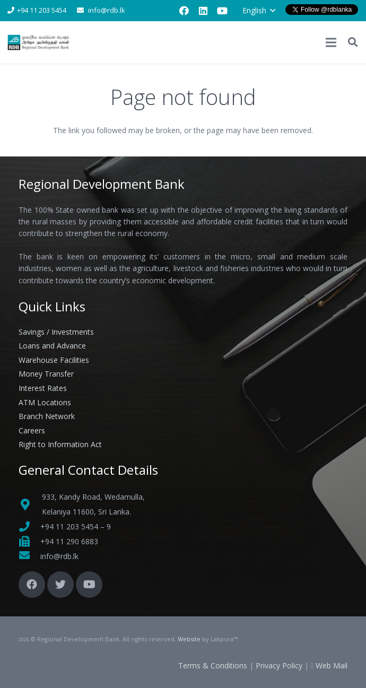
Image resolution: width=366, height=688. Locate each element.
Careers (32, 430)
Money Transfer (46, 374)
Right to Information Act (60, 444)
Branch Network (47, 416)
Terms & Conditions (212, 665)
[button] (259, 10)
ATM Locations (45, 402)
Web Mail (331, 665)
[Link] (39, 42)
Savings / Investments (56, 332)
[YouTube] (222, 10)
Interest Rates (43, 388)
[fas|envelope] (29, 556)
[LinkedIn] (203, 10)
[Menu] (331, 42)
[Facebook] (184, 10)
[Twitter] (60, 584)
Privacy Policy (279, 665)
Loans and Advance (52, 346)
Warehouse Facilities (54, 360)
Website (189, 639)
